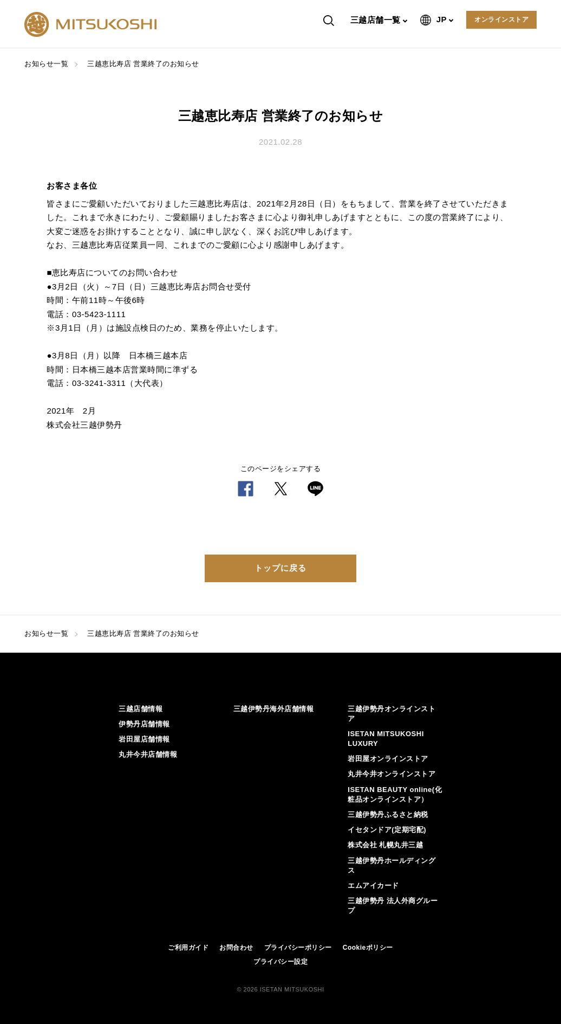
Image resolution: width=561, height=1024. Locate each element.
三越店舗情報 (140, 709)
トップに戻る (280, 567)
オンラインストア (501, 19)
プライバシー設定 (280, 961)
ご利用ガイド (188, 947)
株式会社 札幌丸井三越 (385, 845)
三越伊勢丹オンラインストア (391, 714)
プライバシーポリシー (298, 947)
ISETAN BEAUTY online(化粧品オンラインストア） (395, 794)
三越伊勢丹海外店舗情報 (273, 709)
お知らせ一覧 (46, 64)
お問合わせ (236, 947)
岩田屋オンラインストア (388, 759)
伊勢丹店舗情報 (144, 724)
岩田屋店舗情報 (144, 739)
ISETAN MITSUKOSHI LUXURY (385, 739)
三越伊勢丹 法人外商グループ (393, 905)
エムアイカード (373, 885)
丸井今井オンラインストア (391, 774)
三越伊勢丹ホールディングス (391, 865)
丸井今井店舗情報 (148, 754)
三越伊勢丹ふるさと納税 (388, 814)
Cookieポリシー (368, 947)
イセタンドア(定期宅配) (387, 830)
